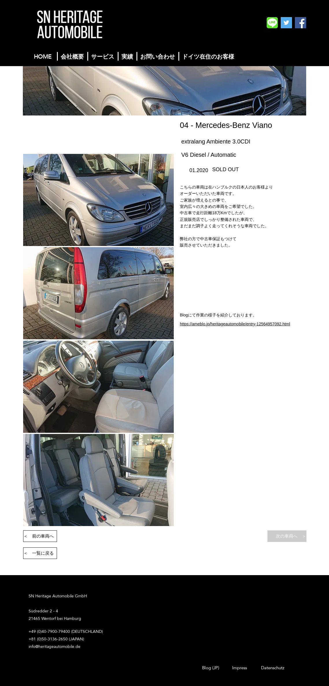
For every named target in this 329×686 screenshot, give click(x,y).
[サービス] (102, 56)
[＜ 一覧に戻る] (40, 553)
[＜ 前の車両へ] (40, 536)
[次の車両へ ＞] (286, 536)
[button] (98, 200)
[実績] (127, 56)
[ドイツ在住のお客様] (208, 56)
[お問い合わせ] (157, 56)
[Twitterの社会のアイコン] (286, 22)
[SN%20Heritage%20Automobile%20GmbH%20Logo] (272, 22)
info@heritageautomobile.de (54, 646)
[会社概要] (72, 56)
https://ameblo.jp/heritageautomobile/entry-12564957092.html (235, 324)
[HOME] (42, 56)
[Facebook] (300, 22)
